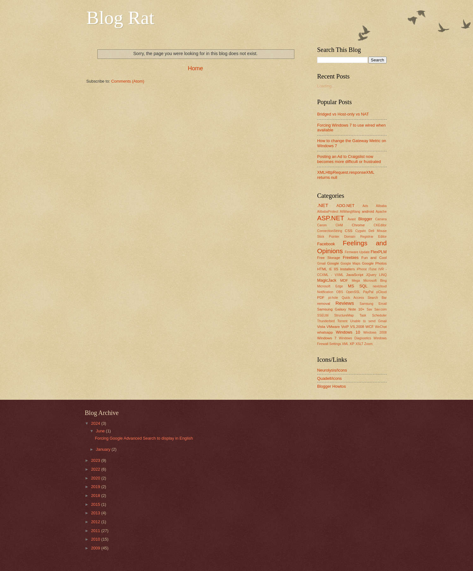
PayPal (368, 292)
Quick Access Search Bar (364, 297)
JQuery (371, 275)
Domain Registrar (358, 236)
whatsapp (325, 332)
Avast (351, 219)
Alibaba (381, 206)
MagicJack (326, 280)
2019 (96, 486)
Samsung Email (373, 303)
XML (345, 344)
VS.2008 (357, 327)
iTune (373, 269)
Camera (381, 219)
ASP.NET (330, 218)
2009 (96, 548)
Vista (321, 327)
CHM (339, 225)
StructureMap (344, 315)
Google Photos (374, 263)
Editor (382, 236)
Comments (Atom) (127, 81)
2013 (96, 513)
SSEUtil (322, 315)
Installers (347, 269)
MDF (344, 280)
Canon (322, 225)
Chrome (358, 225)
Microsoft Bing (375, 280)
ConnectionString (329, 231)
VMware (333, 327)
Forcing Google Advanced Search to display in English (144, 438)
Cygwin (360, 231)
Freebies (351, 257)
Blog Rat (120, 17)
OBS (339, 292)
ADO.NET (345, 205)
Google (333, 263)
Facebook (326, 244)
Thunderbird (326, 321)
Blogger (365, 218)
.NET (322, 205)
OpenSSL (353, 292)
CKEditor (380, 225)
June (101, 431)
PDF (320, 297)
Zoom (368, 344)
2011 (96, 530)
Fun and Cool (374, 258)
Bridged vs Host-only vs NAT (343, 114)
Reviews (344, 303)
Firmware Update (357, 252)
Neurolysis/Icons (332, 370)
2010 (96, 539)
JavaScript (354, 275)
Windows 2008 (375, 332)
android (368, 211)
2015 (96, 504)
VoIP (345, 327)
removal (323, 303)
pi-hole (333, 297)
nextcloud (380, 286)
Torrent (342, 321)
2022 (96, 469)
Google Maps (350, 263)
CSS (349, 231)
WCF (370, 327)
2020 (96, 478)
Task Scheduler (373, 315)
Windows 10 (348, 332)
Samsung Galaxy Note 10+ (341, 309)
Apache (381, 211)
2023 (96, 460)
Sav (369, 309)
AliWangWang (350, 211)
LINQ (383, 275)
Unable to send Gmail (368, 321)
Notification (325, 292)
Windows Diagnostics (355, 338)
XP (351, 344)
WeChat (381, 327)
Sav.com (380, 309)
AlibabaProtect (327, 211)
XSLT (359, 344)
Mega (356, 280)
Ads (365, 206)
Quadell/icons (329, 378)
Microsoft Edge (330, 286)
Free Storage (328, 258)
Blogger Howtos (331, 386)
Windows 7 (326, 338)
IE (330, 269)
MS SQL (358, 286)
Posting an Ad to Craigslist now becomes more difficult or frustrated (349, 159)
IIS (336, 269)
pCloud (381, 292)
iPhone (362, 269)
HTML (322, 269)
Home (195, 68)
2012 (96, 521)
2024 (96, 423)
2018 (96, 495)
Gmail (321, 263)
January (103, 449)
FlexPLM (379, 251)
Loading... (326, 86)
